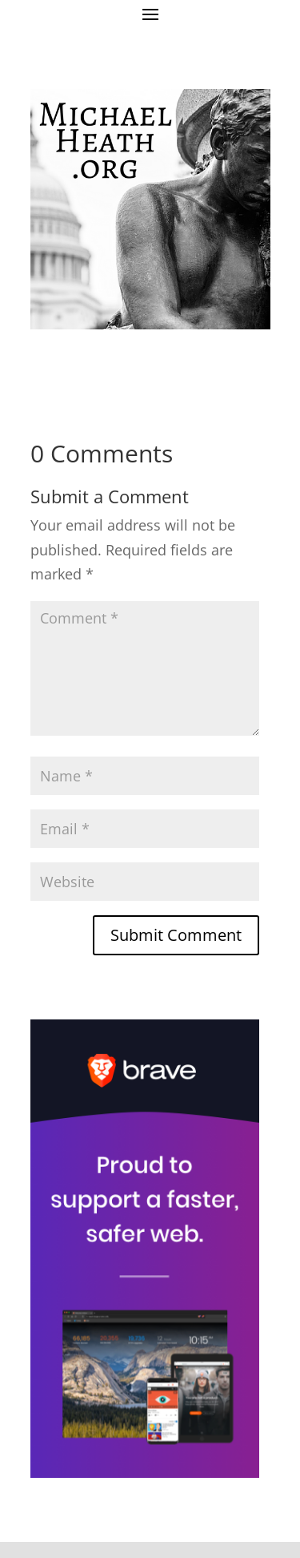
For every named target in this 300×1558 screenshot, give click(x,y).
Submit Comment (176, 935)
